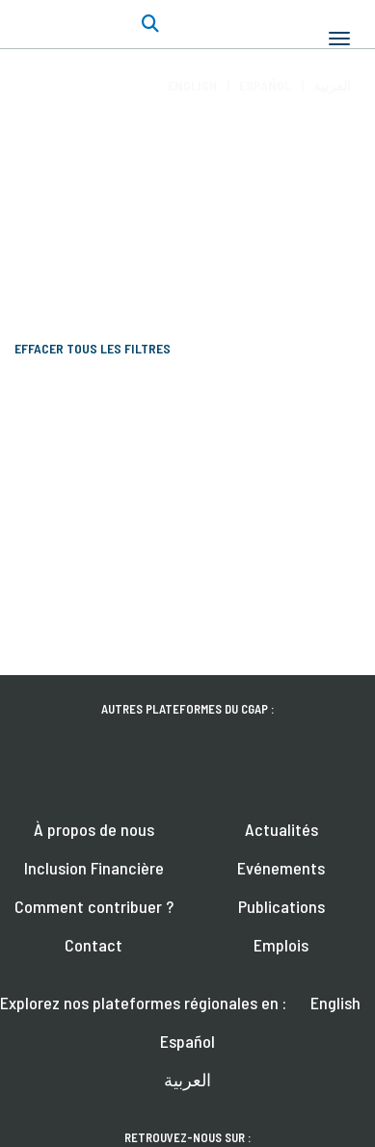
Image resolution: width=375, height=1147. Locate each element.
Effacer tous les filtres (92, 348)
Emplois (281, 944)
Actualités (281, 829)
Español (265, 85)
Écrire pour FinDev (130, 220)
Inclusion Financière (94, 867)
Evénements (281, 867)
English (192, 85)
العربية (332, 85)
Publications (281, 906)
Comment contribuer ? (94, 906)
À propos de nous (94, 829)
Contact (93, 944)
